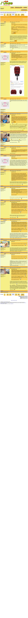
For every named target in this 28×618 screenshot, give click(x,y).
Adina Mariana (5, 132)
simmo (5, 253)
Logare (25, 7)
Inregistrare (24, 9)
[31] (13, 14)
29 (7, 14)
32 (16, 14)
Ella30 (5, 187)
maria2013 (5, 52)
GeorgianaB (5, 240)
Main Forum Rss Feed (14, 300)
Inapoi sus (1, 42)
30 (10, 14)
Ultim (22, 14)
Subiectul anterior (25, 18)
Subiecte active (18, 7)
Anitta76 (5, 43)
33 (18, 14)
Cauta (12, 7)
